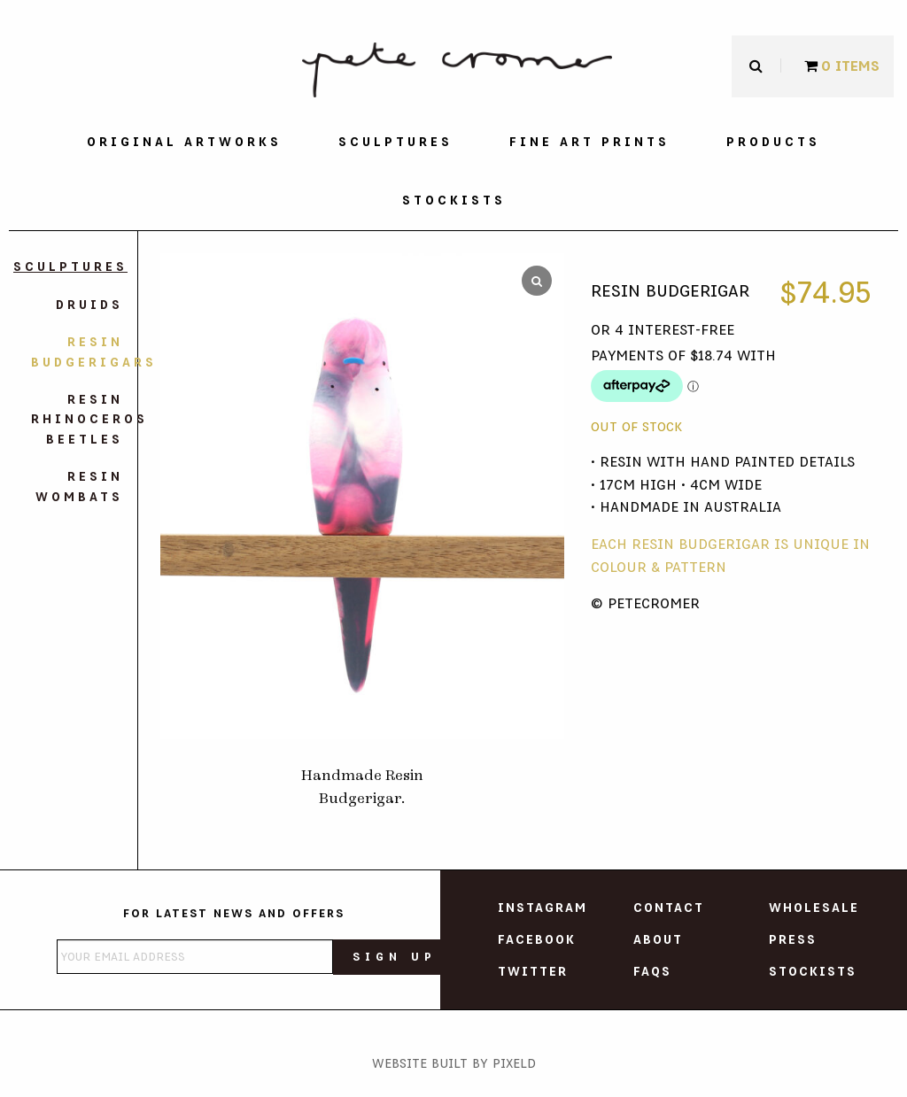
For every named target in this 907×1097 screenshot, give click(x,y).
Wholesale (814, 908)
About (658, 940)
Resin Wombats (79, 487)
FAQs (652, 972)
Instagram (542, 908)
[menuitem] (184, 142)
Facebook (537, 940)
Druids (89, 305)
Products (773, 142)
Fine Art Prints (589, 142)
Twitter (533, 972)
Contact (668, 908)
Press (793, 940)
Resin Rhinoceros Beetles (77, 420)
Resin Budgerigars (77, 352)
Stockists (454, 201)
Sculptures (395, 142)
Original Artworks (184, 142)
